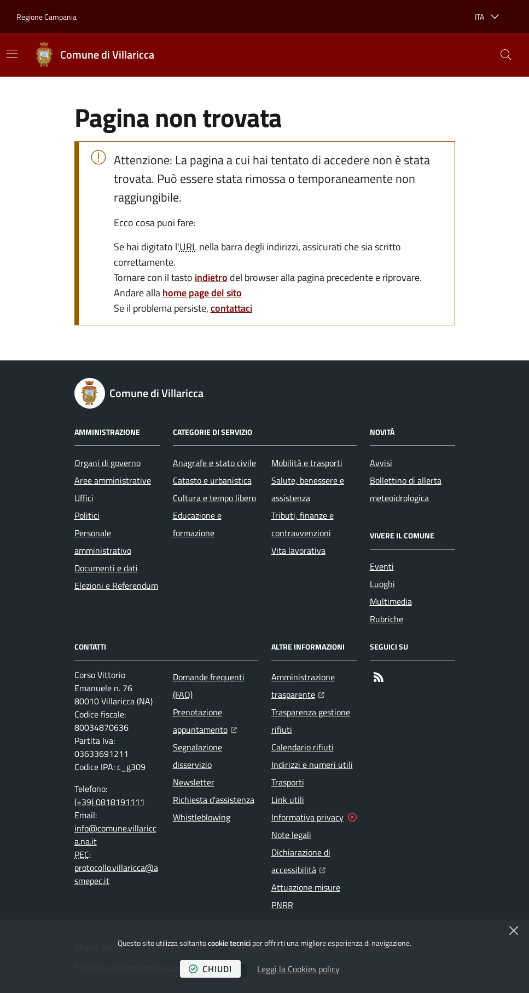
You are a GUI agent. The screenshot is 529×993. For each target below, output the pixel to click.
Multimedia (391, 601)
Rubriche (386, 618)
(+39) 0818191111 (109, 801)
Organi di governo (107, 462)
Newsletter (193, 782)
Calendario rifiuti (302, 747)
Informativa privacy (307, 817)
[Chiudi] (513, 930)
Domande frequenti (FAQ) (209, 685)
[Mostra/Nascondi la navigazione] (12, 53)
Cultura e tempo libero (214, 497)
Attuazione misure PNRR (305, 896)
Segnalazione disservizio (197, 756)
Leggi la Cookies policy (298, 968)
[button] (506, 54)
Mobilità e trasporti (306, 462)
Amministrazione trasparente (314, 685)
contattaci (231, 308)
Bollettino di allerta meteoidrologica (405, 489)
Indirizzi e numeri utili (312, 764)
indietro (211, 277)
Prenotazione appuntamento (215, 720)
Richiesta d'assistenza (213, 799)
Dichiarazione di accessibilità (314, 861)
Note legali (291, 834)
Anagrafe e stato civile (214, 462)
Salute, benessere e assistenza (307, 489)
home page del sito (202, 292)
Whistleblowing (201, 817)
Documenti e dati (106, 568)
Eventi (382, 566)
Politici (87, 515)
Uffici (84, 497)
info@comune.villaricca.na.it (115, 835)
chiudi (210, 968)
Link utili (287, 799)
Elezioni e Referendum (116, 585)
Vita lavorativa (298, 550)
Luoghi (382, 583)
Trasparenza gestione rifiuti (310, 720)
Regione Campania (46, 16)
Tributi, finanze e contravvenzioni (302, 524)
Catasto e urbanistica (212, 480)
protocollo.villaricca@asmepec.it (116, 874)
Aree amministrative (112, 480)
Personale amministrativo (102, 541)
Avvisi (381, 462)
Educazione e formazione (197, 524)
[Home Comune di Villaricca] (94, 54)
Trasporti (287, 782)
